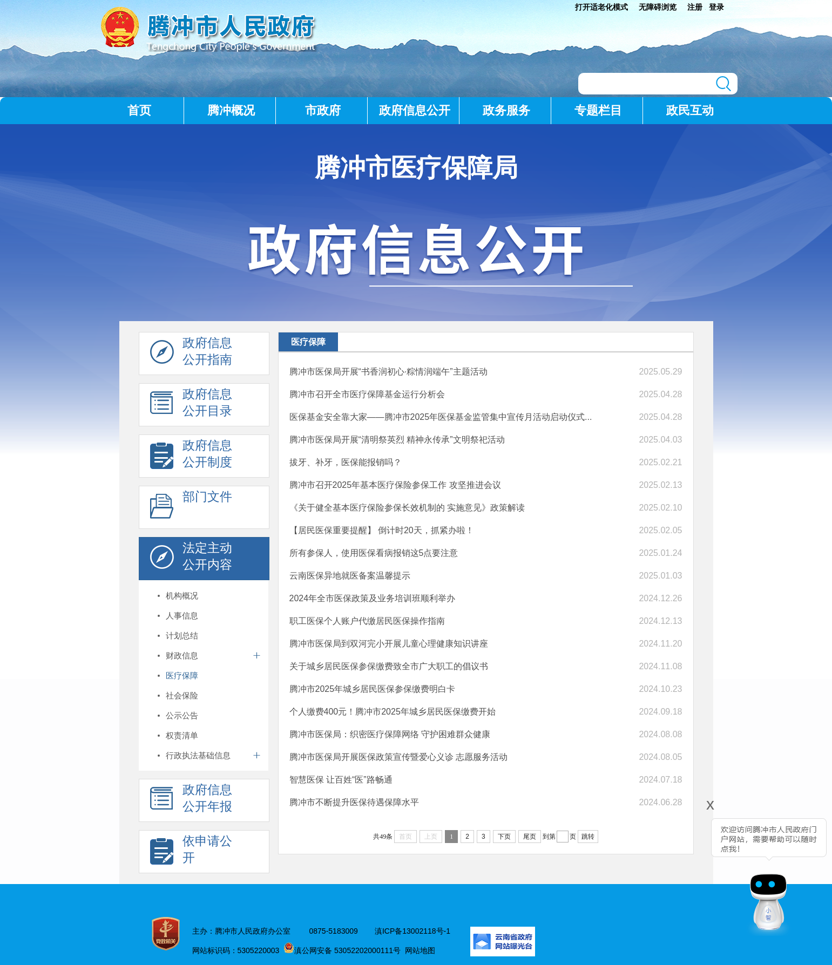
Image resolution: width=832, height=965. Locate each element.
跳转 (587, 836)
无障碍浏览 (658, 7)
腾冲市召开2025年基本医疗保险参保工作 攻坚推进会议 (395, 485)
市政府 (323, 110)
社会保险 (182, 695)
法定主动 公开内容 (191, 559)
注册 (694, 7)
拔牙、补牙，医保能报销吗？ (345, 462)
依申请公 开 (191, 852)
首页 (139, 110)
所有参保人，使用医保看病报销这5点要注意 (373, 553)
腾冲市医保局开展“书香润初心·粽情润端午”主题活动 (388, 371)
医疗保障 (182, 675)
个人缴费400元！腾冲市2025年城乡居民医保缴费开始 (392, 711)
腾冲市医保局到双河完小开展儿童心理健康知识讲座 (388, 643)
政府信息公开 (414, 110)
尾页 (529, 836)
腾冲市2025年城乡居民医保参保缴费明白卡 (372, 689)
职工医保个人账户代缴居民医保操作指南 (367, 621)
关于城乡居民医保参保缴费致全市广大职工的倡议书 (388, 666)
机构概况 (182, 595)
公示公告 (182, 715)
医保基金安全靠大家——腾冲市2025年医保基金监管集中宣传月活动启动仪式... (440, 417)
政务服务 (506, 110)
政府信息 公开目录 (191, 405)
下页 (504, 836)
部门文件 (191, 508)
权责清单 (182, 735)
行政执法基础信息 (198, 755)
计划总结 (182, 635)
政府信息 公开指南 (191, 354)
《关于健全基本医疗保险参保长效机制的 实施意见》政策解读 (407, 507)
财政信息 (182, 655)
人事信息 (182, 615)
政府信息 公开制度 (191, 456)
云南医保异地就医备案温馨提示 (349, 575)
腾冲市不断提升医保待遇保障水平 (354, 802)
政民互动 (690, 110)
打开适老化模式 (601, 7)
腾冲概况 (231, 110)
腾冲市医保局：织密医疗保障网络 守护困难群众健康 (389, 734)
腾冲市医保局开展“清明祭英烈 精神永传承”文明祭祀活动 (397, 439)
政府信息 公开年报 (191, 801)
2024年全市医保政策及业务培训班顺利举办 (372, 598)
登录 (716, 7)
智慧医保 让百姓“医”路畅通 (341, 779)
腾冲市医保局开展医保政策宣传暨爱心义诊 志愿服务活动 (398, 757)
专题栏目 (598, 110)
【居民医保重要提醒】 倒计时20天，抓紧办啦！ (381, 530)
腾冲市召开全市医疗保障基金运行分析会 (367, 394)
